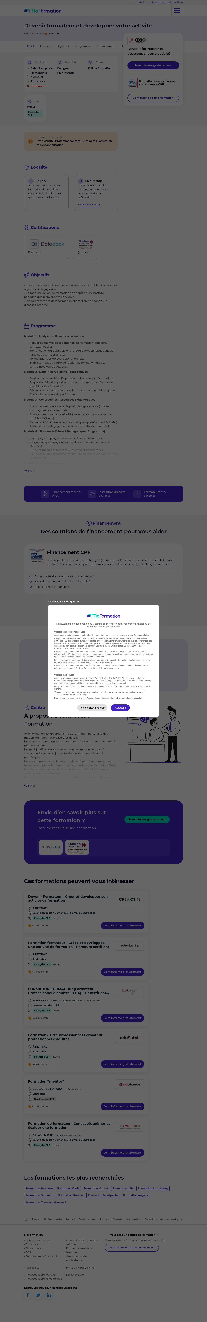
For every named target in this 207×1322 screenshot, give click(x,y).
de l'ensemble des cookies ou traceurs (88, 638)
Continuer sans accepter (63, 601)
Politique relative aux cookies (130, 698)
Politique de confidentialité (97, 698)
